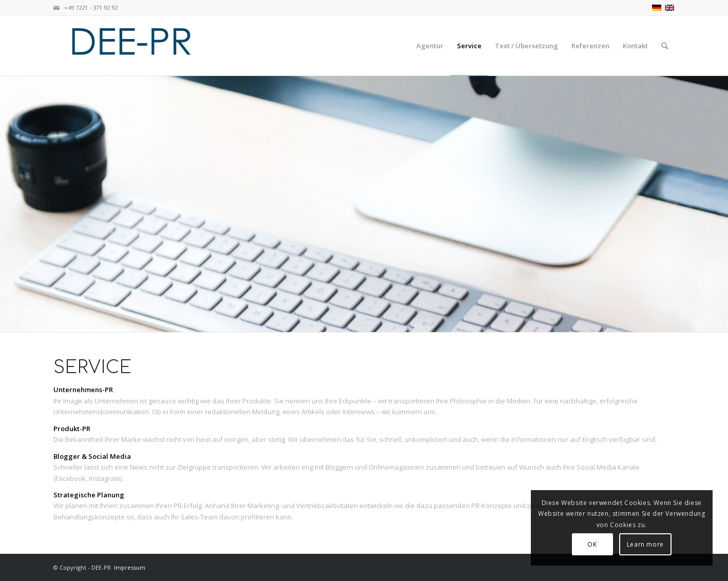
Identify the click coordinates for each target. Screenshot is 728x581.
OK (592, 544)
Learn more (645, 544)
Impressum (129, 567)
